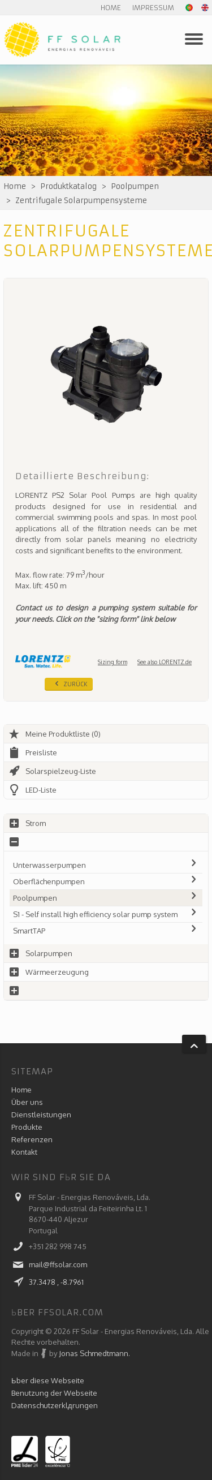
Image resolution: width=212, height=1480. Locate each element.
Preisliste (32, 752)
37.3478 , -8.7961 (56, 1282)
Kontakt (24, 1151)
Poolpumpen (135, 186)
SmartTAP (106, 930)
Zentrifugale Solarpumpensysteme (81, 200)
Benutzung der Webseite (54, 1392)
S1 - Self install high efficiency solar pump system (106, 914)
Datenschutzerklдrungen (54, 1405)
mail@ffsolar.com (58, 1264)
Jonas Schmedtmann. (94, 1353)
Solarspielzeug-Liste (52, 771)
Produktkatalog (68, 186)
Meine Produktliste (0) (54, 733)
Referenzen (32, 1139)
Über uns (27, 1102)
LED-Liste (32, 789)
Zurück (70, 683)
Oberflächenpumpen (106, 881)
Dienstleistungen (41, 1114)
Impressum (153, 7)
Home (111, 7)
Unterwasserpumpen (106, 865)
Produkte (26, 1126)
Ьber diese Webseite (47, 1380)
